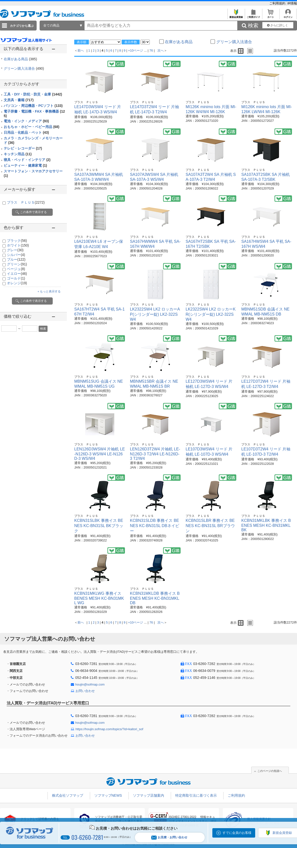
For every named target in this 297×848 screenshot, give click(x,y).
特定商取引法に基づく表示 (196, 795)
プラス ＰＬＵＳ (26, 202)
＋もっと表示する (49, 291)
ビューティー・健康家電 (25, 165)
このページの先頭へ (269, 770)
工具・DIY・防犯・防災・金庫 (33, 94)
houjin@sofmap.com (90, 684)
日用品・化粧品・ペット (26, 132)
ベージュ (16, 269)
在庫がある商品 (20, 59)
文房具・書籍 (19, 100)
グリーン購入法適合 (24, 68)
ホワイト (18, 245)
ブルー (16, 259)
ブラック (17, 241)
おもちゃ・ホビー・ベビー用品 (31, 127)
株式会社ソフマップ (67, 795)
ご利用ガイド (253, 15)
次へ (160, 50)
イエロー (17, 274)
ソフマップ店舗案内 (148, 795)
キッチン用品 (18, 154)
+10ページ (135, 50)
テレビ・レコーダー (23, 148)
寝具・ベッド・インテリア (27, 160)
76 (151, 50)
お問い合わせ (85, 691)
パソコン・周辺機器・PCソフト (33, 106)
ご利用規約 (277, 3)
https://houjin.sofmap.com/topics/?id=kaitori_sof (109, 729)
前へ (80, 50)
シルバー (16, 255)
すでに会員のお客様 (237, 833)
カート (271, 15)
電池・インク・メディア (26, 121)
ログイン (288, 15)
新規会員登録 (236, 15)
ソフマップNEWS (108, 795)
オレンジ (17, 283)
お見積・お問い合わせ (169, 837)
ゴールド (16, 278)
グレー (15, 250)
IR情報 (292, 3)
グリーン (17, 264)
